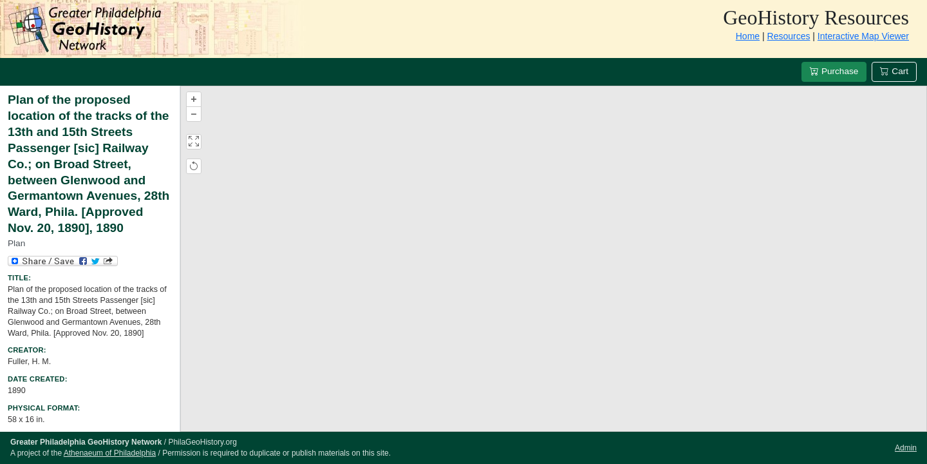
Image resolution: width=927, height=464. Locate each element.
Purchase (834, 71)
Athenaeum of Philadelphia (110, 453)
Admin (906, 447)
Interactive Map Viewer (863, 36)
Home (748, 36)
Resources (788, 36)
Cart (894, 71)
